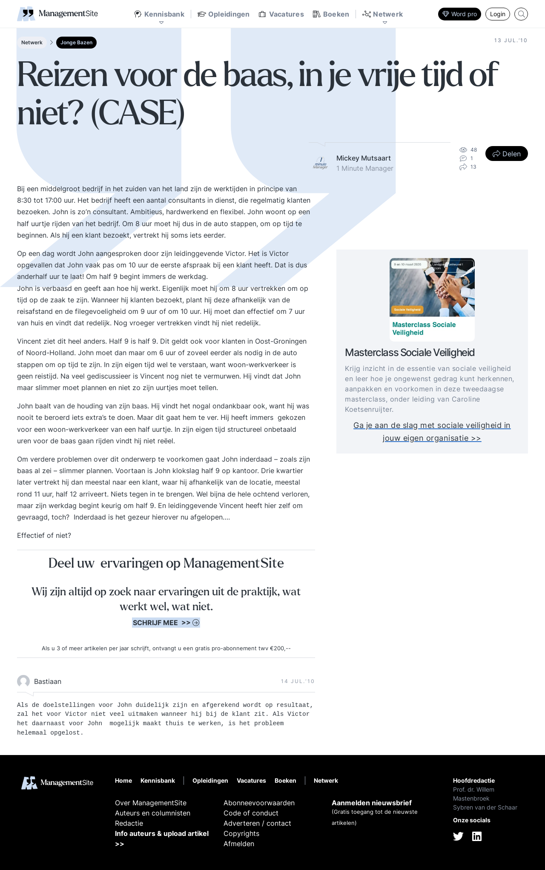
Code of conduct (251, 813)
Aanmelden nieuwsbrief (372, 802)
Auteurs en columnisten (152, 813)
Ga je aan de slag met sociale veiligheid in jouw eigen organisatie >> (432, 431)
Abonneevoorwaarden (259, 802)
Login (497, 13)
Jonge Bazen (76, 42)
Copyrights (241, 833)
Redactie (129, 823)
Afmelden (239, 843)
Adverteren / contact (257, 823)
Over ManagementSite (150, 802)
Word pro (459, 13)
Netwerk (32, 42)
